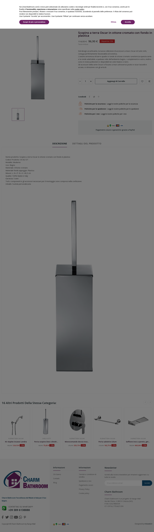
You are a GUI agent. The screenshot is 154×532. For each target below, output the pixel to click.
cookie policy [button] (79, 9)
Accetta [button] (128, 22)
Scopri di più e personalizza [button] (34, 22)
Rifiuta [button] (113, 22)
